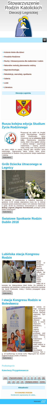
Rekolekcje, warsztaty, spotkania (17, 74)
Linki (6, 83)
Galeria (7, 79)
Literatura (8, 87)
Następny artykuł (32, 382)
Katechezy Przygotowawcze (15, 370)
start (5, 378)
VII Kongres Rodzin (23, 393)
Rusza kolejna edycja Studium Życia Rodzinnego (23, 125)
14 (18, 382)
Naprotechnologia (11, 70)
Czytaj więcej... (7, 157)
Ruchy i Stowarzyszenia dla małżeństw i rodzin (23, 61)
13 (13, 382)
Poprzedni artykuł (16, 378)
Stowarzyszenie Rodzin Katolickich (23, 5)
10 (39, 378)
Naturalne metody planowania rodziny (20, 65)
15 (22, 382)
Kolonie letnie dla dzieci (14, 52)
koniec (42, 382)
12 (9, 382)
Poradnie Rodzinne (12, 57)
